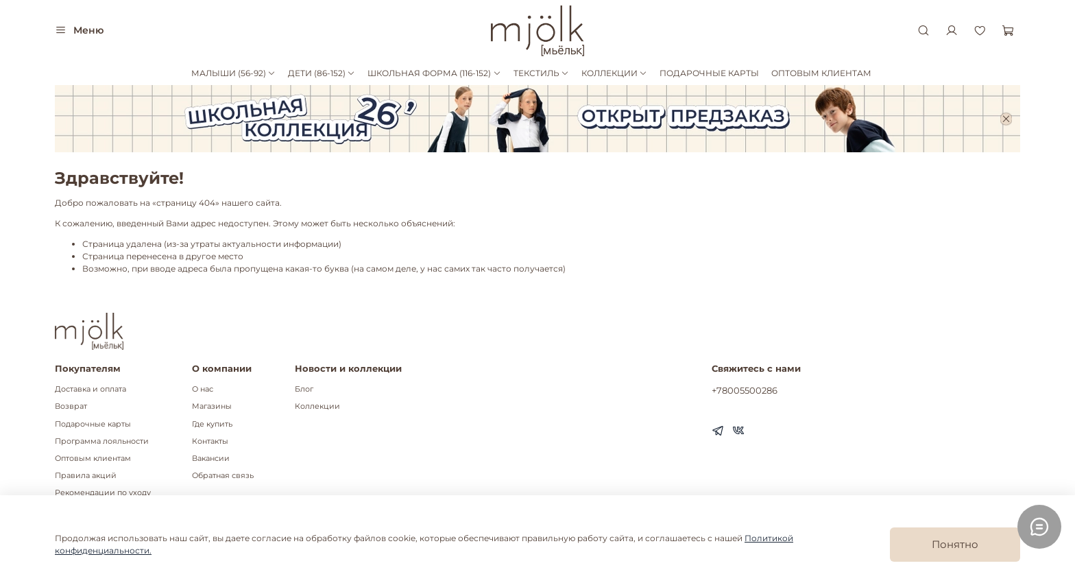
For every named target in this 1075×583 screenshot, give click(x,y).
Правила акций (86, 475)
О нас (202, 389)
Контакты (210, 441)
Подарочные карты (93, 424)
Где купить (212, 424)
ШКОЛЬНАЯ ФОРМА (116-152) (433, 73)
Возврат (71, 406)
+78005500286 (744, 390)
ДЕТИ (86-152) (321, 73)
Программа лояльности (102, 441)
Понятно (955, 544)
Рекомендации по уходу (103, 492)
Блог (304, 389)
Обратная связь (223, 475)
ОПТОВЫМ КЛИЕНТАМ (821, 73)
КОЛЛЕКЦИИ (614, 73)
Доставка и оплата (90, 389)
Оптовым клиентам (93, 458)
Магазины (212, 406)
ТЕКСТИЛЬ (541, 73)
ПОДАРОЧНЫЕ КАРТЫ (709, 73)
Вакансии (211, 458)
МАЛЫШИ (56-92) (233, 73)
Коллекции (317, 406)
